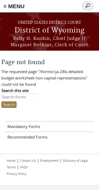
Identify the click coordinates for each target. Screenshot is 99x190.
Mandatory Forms (23, 126)
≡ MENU (14, 6)
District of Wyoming (49, 30)
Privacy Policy (16, 174)
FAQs (24, 167)
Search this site (15, 90)
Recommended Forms (27, 137)
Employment (49, 160)
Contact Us (28, 160)
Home (11, 160)
